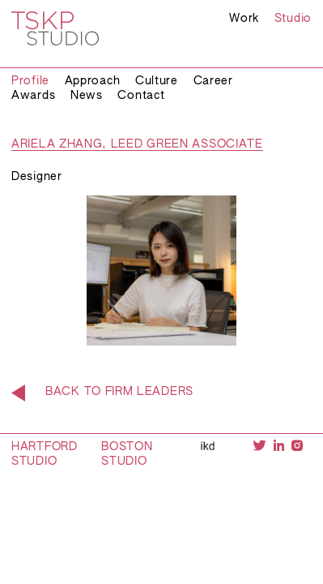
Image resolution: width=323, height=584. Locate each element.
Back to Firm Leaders (119, 391)
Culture (156, 81)
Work (244, 18)
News (86, 95)
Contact (140, 95)
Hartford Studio (44, 454)
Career (213, 81)
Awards (33, 95)
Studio (293, 18)
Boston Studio (126, 454)
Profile (30, 81)
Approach (93, 81)
